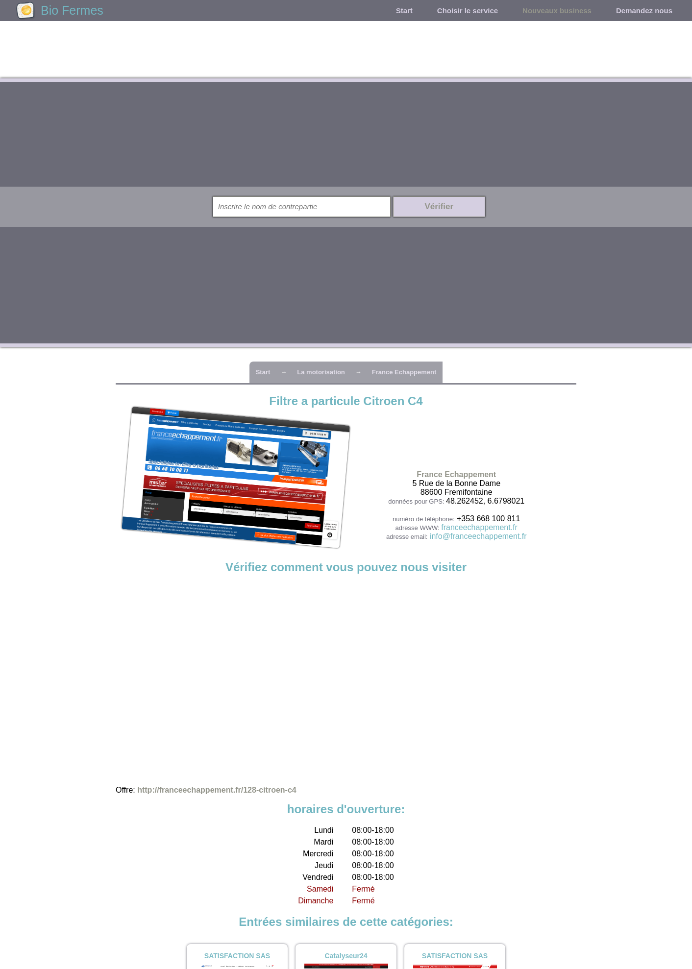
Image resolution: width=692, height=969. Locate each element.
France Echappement (404, 372)
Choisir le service (467, 10)
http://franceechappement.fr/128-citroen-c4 (217, 790)
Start (404, 10)
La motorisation (321, 372)
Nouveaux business (557, 10)
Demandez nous (644, 10)
